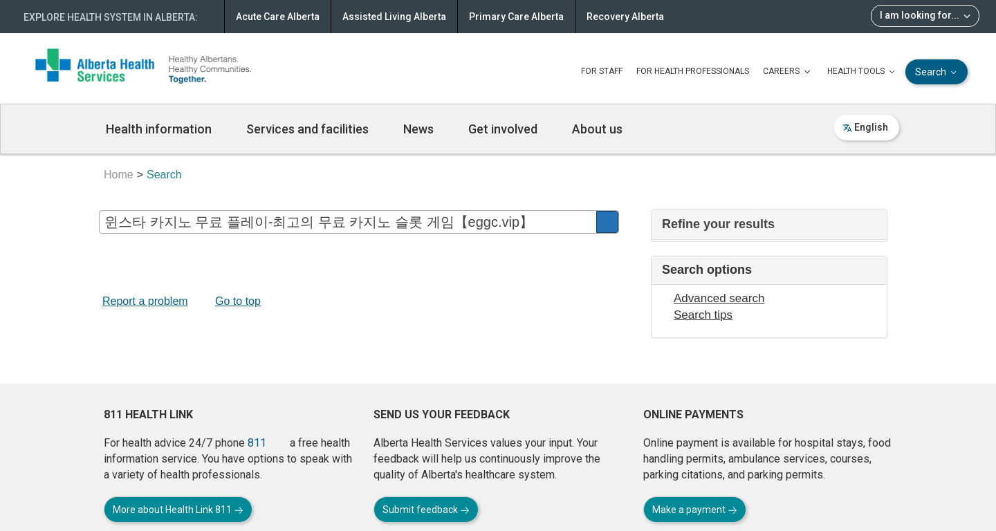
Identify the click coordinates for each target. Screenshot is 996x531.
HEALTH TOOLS (862, 71)
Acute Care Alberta (278, 16)
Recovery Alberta (625, 16)
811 (257, 442)
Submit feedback (426, 509)
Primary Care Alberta (516, 16)
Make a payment (694, 509)
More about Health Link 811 (178, 509)
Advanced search (719, 298)
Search (937, 72)
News (418, 129)
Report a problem (145, 301)
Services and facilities (307, 129)
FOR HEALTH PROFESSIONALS (692, 71)
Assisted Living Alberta (394, 16)
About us (597, 129)
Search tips (703, 315)
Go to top (238, 301)
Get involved (502, 129)
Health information (159, 129)
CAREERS (788, 71)
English (865, 127)
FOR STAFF (601, 71)
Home (118, 174)
